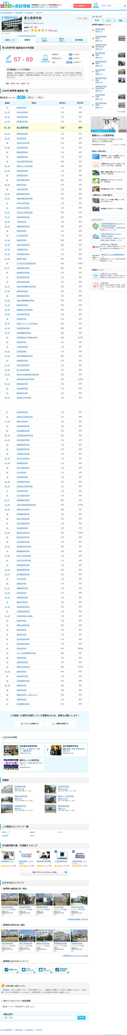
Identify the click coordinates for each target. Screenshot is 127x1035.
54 (7, 337)
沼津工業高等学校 (23, 523)
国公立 (30, 97)
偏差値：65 (74, 947)
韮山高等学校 (21, 138)
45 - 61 (7, 212)
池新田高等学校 (22, 662)
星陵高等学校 (21, 259)
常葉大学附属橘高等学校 (25, 300)
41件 (82, 945)
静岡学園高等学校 (23, 180)
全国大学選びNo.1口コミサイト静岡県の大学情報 (111, 235)
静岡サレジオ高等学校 (25, 166)
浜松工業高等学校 (23, 365)
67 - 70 (7, 112)
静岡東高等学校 (22, 175)
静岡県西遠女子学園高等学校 (27, 337)
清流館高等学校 (22, 463)
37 (7, 704)
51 (7, 379)
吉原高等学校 (21, 351)
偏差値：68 (40, 911)
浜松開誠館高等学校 (24, 333)
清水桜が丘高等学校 (24, 398)
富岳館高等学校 (22, 528)
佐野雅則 (7, 33)
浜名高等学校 (21, 319)
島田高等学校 (21, 342)
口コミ (61, 832)
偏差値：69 (22, 911)
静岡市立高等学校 (23, 208)
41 (7, 634)
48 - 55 (7, 328)
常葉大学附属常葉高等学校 (26, 505)
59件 (65, 909)
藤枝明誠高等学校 (23, 194)
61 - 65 (7, 148)
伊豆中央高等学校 (23, 203)
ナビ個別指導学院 (60, 861)
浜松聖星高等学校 (23, 328)
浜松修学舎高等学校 (24, 546)
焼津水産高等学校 (23, 644)
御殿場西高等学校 (23, 226)
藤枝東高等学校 (22, 152)
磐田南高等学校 (22, 134)
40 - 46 (7, 509)
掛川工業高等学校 (23, 468)
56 (7, 296)
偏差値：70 (5, 911)
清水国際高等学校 (23, 681)
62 (7, 180)
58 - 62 (7, 185)
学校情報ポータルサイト (46, 5)
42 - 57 (7, 268)
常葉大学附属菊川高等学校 (26, 286)
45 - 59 (7, 245)
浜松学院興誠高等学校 (25, 356)
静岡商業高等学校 (23, 445)
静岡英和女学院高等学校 (25, 379)
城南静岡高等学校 (23, 570)
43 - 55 (7, 310)
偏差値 (27, 40)
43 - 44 (7, 574)
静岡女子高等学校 (23, 667)
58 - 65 (7, 166)
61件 (30, 909)
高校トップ (9, 40)
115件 (13, 909)
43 (7, 579)
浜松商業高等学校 (23, 431)
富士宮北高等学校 (23, 370)
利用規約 (6, 990)
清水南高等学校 (22, 412)
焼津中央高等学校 (23, 282)
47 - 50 (7, 421)
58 (7, 263)
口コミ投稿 (83, 18)
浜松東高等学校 (22, 597)
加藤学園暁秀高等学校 (25, 198)
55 (7, 319)
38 (7, 699)
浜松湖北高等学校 (23, 607)
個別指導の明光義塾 (44, 861)
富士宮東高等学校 (23, 495)
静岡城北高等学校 (23, 273)
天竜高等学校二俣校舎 (25, 616)
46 (7, 514)
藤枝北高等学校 (22, 602)
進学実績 (79, 40)
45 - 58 (7, 259)
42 (7, 611)
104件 (83, 909)
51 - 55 (7, 314)
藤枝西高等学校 (22, 393)
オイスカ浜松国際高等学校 (26, 653)
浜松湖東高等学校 (23, 426)
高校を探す (105, 283)
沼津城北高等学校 (23, 454)
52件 (30, 945)
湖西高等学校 (21, 583)
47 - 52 (7, 370)
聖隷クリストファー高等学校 (27, 324)
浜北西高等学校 (22, 491)
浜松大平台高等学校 (24, 560)
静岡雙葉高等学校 (60, 943)
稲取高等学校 (21, 634)
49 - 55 (7, 333)
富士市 (30, 23)
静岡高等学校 (21, 108)
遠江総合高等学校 (23, 639)
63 (7, 175)
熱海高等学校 (21, 699)
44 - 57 (7, 286)
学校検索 (81, 1017)
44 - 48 (7, 463)
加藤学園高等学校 (23, 268)
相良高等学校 (21, 593)
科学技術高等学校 (23, 314)
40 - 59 (7, 226)
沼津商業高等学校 (23, 482)
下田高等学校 (21, 222)
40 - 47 (7, 500)
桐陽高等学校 (21, 240)
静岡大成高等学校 (23, 625)
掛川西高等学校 (22, 148)
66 (7, 143)
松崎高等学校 (21, 621)
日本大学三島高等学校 (25, 212)
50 (7, 426)
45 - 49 (7, 458)
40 (7, 648)
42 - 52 (7, 356)
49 (7, 445)
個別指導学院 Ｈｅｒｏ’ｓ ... (79, 862)
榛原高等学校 (21, 185)
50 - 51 (7, 398)
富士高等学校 (22, 128)
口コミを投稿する (31, 724)
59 (7, 231)
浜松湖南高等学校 (23, 254)
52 (7, 361)
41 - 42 (7, 616)
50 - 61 (7, 217)
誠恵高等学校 (21, 671)
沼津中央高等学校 (23, 509)
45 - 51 (7, 384)
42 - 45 (7, 533)
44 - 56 (7, 300)
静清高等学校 (21, 648)
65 (7, 152)
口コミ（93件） (44, 40)
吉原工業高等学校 (23, 542)
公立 (38, 23)
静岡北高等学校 (22, 291)
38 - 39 (7, 685)
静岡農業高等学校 (23, 514)
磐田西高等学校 (22, 384)
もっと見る (121, 111)
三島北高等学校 (22, 189)
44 (7, 551)
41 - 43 (7, 588)
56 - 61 (7, 198)
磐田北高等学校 (22, 421)
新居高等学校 (21, 658)
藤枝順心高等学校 (23, 533)
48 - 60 (7, 222)
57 (7, 273)
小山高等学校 (21, 472)
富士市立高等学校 (23, 458)
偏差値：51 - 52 (23, 947)
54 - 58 (7, 254)
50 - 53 (7, 351)
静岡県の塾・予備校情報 (109, 244)
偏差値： (19, 789)
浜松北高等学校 (22, 112)
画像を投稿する (62, 724)
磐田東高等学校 (22, 305)
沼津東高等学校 (22, 121)
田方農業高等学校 (23, 574)
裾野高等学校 (21, 630)
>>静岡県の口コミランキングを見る (75, 956)
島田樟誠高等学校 (23, 500)
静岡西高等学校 (22, 361)
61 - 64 (7, 171)
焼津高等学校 (21, 690)
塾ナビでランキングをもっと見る (45, 872)
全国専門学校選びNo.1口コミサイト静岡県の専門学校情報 (113, 225)
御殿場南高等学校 (23, 296)
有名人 (33, 836)
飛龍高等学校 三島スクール (27, 695)
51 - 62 (7, 194)
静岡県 (26, 23)
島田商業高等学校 (23, 449)
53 (7, 342)
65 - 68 (7, 134)
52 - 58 (7, 249)
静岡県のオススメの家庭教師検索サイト (113, 256)
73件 (48, 909)
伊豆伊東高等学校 (23, 440)
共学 (42, 23)
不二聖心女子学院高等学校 (26, 263)
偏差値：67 (98, 90)
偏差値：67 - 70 (6, 947)
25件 (65, 945)
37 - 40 (7, 671)
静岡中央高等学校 (43, 943)
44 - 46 (7, 505)
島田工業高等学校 (23, 519)
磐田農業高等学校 (23, 551)
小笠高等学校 (21, 579)
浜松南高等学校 (22, 171)
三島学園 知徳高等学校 (25, 435)
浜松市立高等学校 (23, 143)
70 (7, 108)
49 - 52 (7, 374)
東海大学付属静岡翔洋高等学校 (28, 374)
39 (7, 676)
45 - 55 (7, 305)
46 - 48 (7, 482)
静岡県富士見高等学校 (25, 310)
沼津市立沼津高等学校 (25, 417)
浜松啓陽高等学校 (23, 704)
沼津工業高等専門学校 (25, 161)
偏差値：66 (74, 911)
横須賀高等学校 (22, 676)
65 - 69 (7, 117)
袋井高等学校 (21, 231)
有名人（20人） (62, 40)
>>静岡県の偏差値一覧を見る (77, 919)
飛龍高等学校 (21, 685)
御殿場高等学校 (22, 588)
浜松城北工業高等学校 (25, 486)
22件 (48, 945)
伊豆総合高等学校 (23, 611)
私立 (40, 97)
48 (7, 468)
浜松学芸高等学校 (23, 245)
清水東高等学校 (22, 117)
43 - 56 (7, 291)
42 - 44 (7, 546)
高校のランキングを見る (109, 273)
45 (7, 519)
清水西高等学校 (22, 477)
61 (7, 203)
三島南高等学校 (22, 347)
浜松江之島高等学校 (24, 556)
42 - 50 (7, 435)
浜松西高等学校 (22, 157)
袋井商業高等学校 (23, 565)
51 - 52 (7, 365)
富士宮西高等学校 (23, 277)
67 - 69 (7, 121)
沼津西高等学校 (22, 249)
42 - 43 (7, 593)
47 (7, 491)
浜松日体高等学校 (23, 217)
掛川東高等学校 (22, 388)
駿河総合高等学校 (23, 537)
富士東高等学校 (22, 236)
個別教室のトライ (7, 861)
